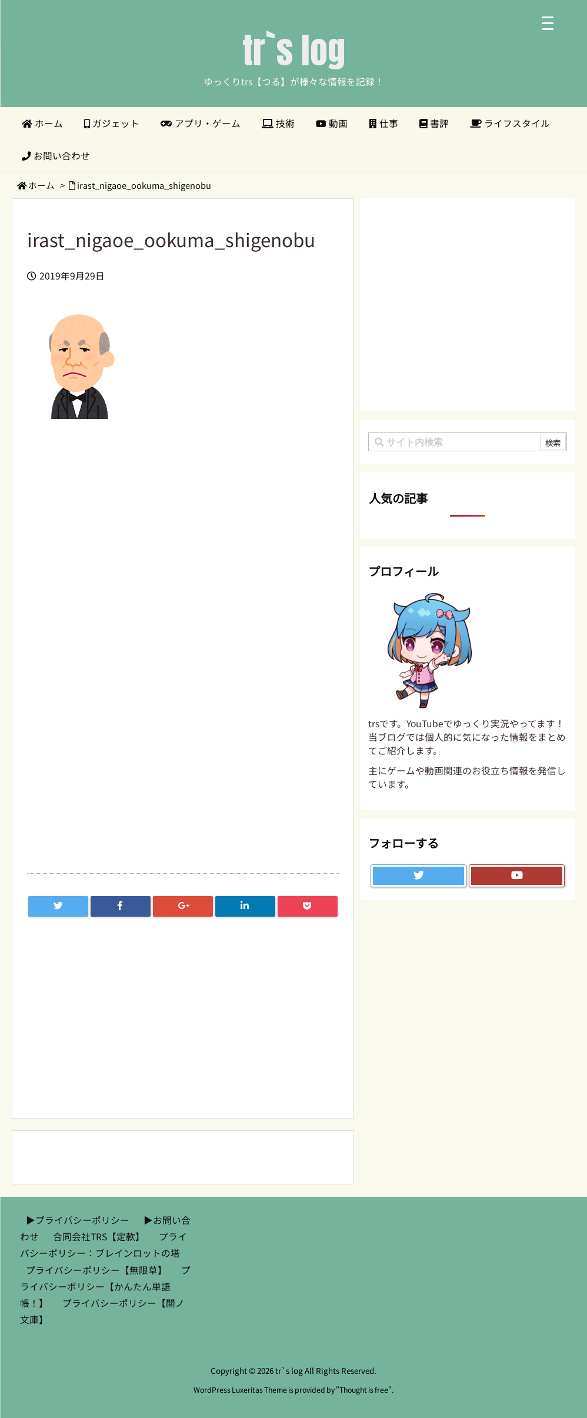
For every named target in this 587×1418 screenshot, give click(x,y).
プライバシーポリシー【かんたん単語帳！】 (105, 1286)
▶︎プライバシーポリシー (77, 1220)
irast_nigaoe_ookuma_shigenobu (144, 185)
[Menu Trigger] (547, 22)
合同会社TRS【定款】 (99, 1236)
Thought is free (363, 1389)
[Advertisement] (183, 544)
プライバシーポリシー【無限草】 (96, 1270)
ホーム (41, 185)
